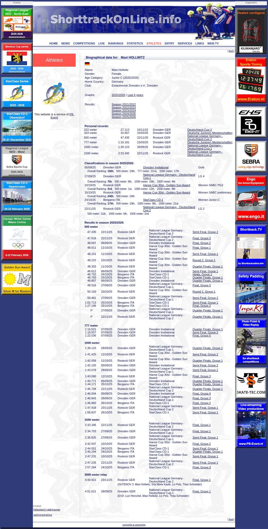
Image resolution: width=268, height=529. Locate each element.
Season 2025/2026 (124, 116)
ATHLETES (153, 43)
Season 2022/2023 (124, 107)
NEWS (65, 43)
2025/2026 (118, 94)
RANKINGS (115, 43)
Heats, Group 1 (202, 274)
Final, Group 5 (202, 335)
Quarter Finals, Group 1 (208, 266)
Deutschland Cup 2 (199, 129)
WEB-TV (213, 43)
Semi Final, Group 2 (205, 232)
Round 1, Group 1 (204, 291)
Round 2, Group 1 (204, 260)
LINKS (199, 43)
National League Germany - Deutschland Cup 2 (205, 137)
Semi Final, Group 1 (205, 253)
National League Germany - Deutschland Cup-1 (205, 147)
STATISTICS (135, 43)
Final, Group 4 (202, 393)
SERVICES (185, 43)
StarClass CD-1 (153, 199)
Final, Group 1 (202, 247)
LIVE (101, 43)
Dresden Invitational (156, 167)
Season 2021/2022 (124, 104)
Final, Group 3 (202, 238)
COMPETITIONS (84, 43)
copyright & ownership (134, 525)
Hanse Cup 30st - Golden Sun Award (166, 185)
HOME (53, 43)
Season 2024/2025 (124, 113)
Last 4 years (135, 94)
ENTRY (169, 43)
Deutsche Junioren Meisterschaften (209, 132)
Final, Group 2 (202, 242)
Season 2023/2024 (124, 110)
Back (231, 51)
